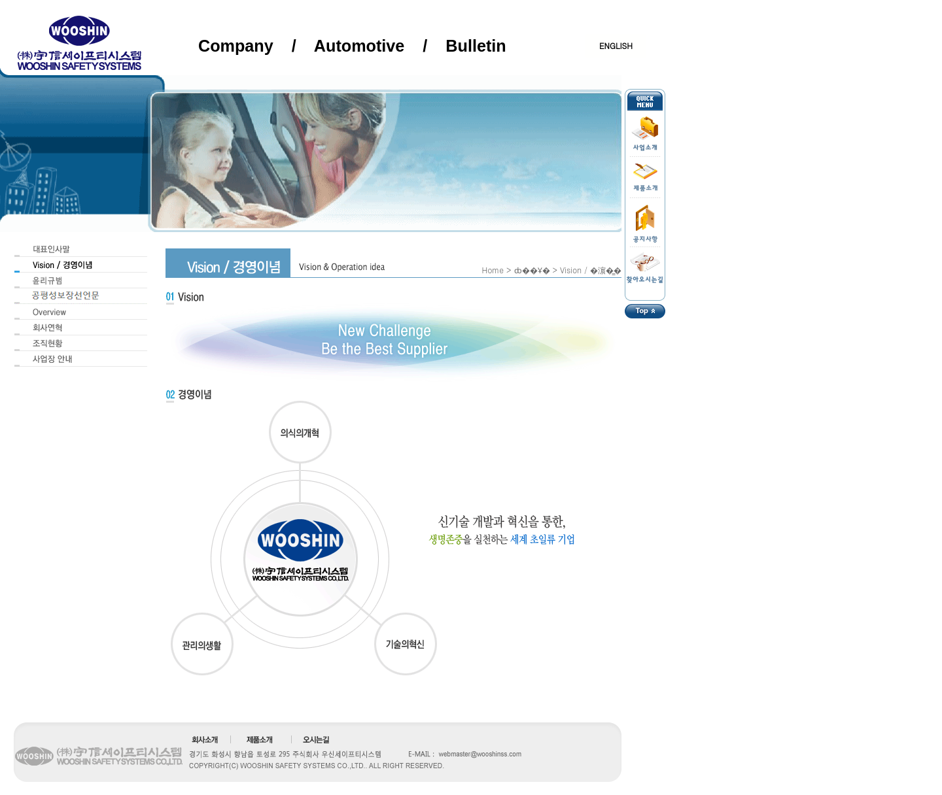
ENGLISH (616, 45)
